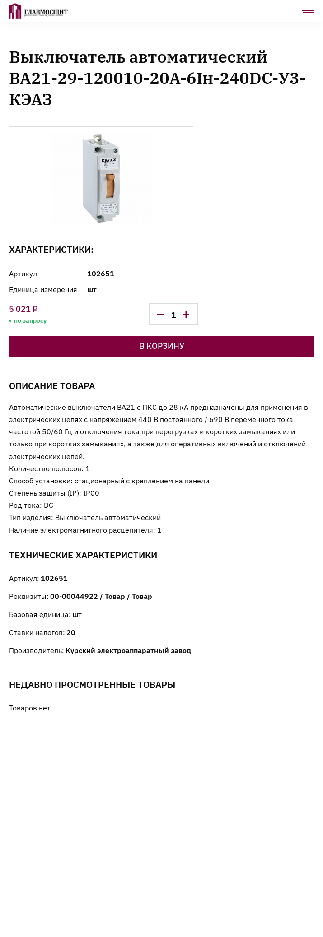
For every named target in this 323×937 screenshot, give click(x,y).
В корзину (161, 345)
